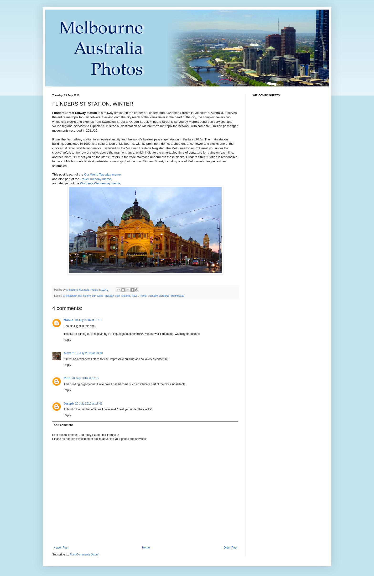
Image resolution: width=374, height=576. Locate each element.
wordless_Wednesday (171, 295)
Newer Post (60, 547)
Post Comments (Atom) (84, 554)
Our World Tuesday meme (102, 174)
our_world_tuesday (103, 295)
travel (135, 295)
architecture (70, 295)
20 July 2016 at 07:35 (85, 378)
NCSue (68, 320)
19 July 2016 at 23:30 (89, 353)
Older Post (230, 547)
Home (146, 547)
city (80, 295)
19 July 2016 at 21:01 (88, 320)
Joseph (69, 403)
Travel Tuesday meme (95, 179)
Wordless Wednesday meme (100, 183)
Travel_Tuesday (149, 295)
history (87, 295)
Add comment (63, 425)
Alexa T (69, 353)
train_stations (122, 295)
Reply (67, 339)
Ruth (67, 378)
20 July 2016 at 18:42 (89, 403)
